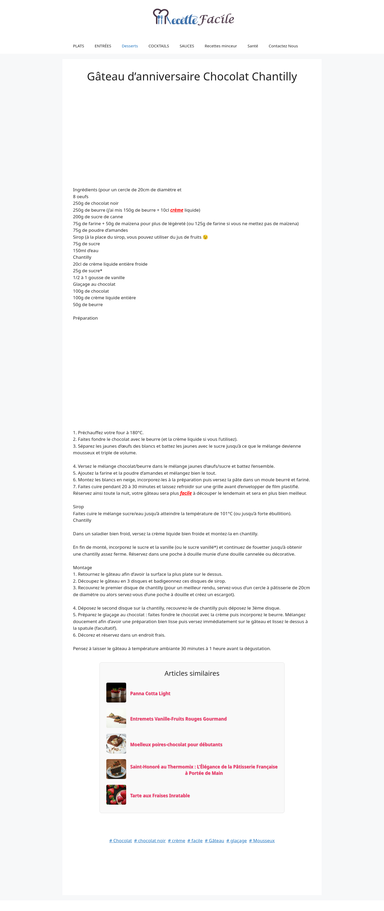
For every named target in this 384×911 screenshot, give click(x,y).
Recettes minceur (221, 45)
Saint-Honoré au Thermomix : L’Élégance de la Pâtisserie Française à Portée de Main (203, 770)
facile (186, 493)
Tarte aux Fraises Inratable (160, 795)
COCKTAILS (158, 45)
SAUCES (187, 45)
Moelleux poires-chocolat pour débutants (176, 744)
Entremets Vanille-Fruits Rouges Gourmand (178, 719)
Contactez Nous (283, 45)
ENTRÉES (103, 45)
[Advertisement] (192, 129)
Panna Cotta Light (150, 693)
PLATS (78, 45)
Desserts (130, 45)
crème (176, 210)
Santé (253, 45)
